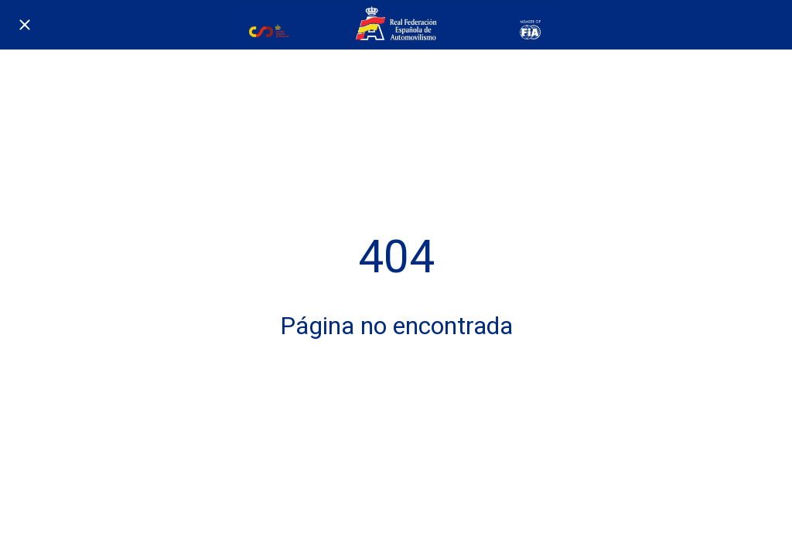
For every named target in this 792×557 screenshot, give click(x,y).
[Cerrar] (24, 24)
